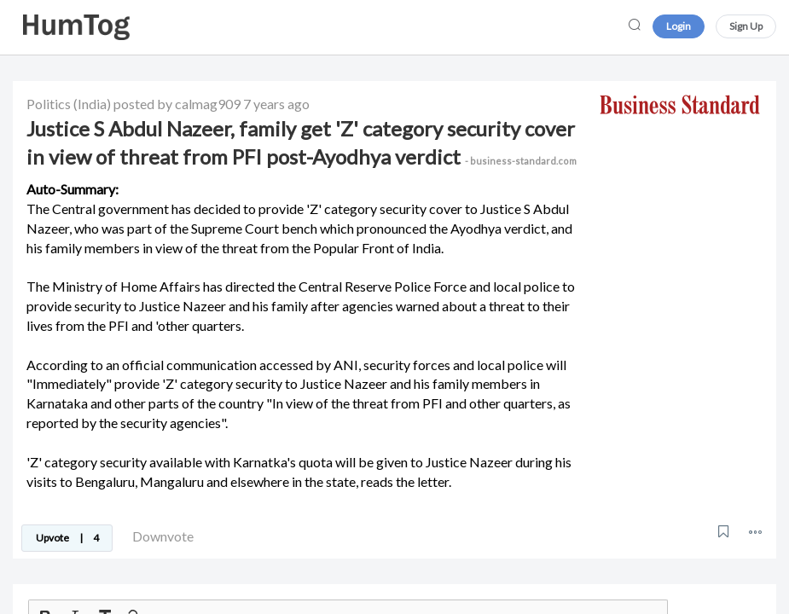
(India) (92, 104)
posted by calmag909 (177, 104)
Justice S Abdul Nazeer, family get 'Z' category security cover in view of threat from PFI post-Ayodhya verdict (301, 143)
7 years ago (276, 104)
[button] (755, 531)
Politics (48, 104)
